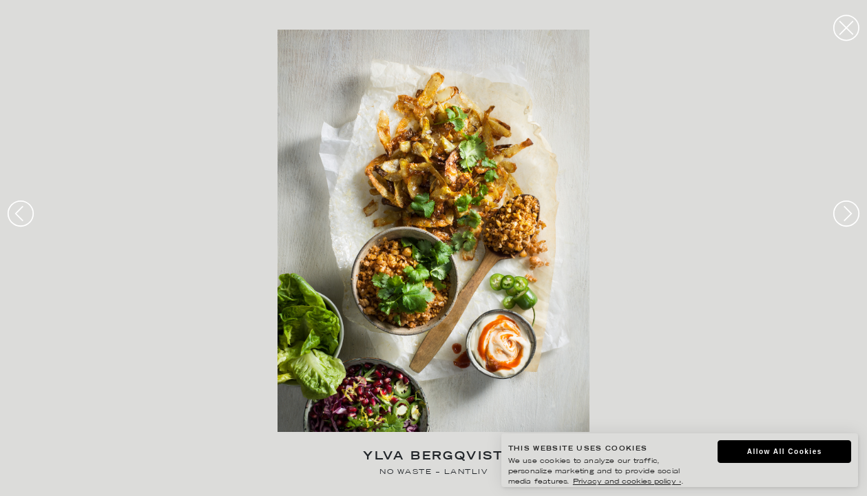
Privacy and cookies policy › (627, 482)
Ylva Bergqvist (433, 457)
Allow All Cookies (784, 451)
